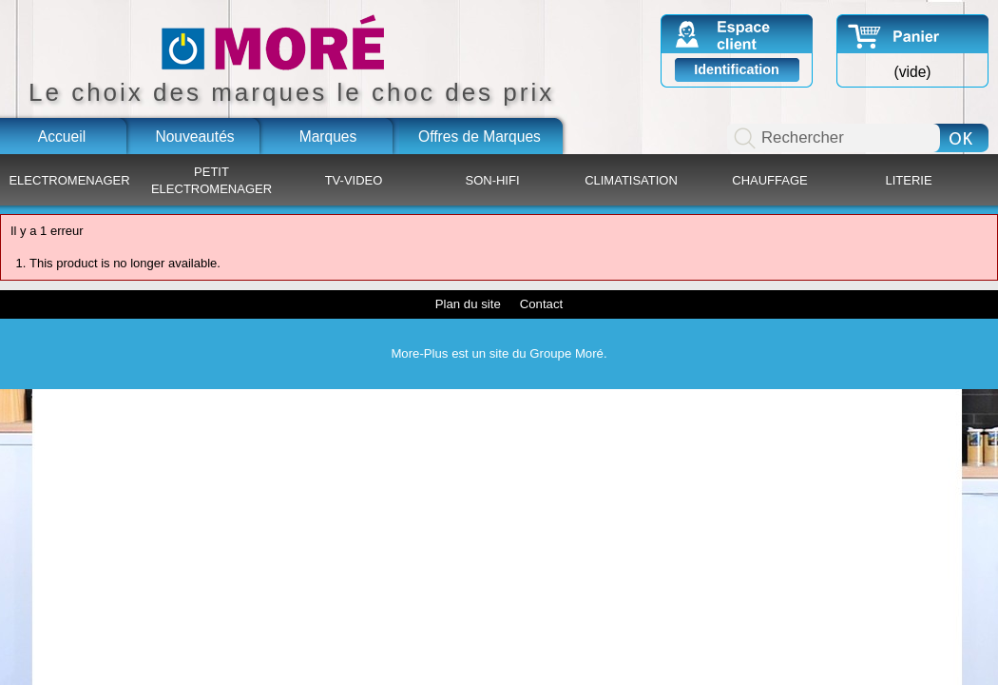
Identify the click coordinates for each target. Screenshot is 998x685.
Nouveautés (194, 136)
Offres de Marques (479, 136)
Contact (541, 304)
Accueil (62, 136)
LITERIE (908, 180)
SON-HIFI (492, 180)
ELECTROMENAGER (69, 180)
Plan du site (468, 304)
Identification (736, 69)
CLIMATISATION (631, 180)
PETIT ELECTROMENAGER (211, 180)
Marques (328, 136)
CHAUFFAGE (769, 180)
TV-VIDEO (354, 180)
